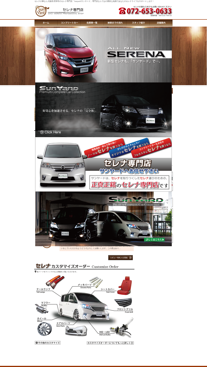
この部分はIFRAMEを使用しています (155, 247)
